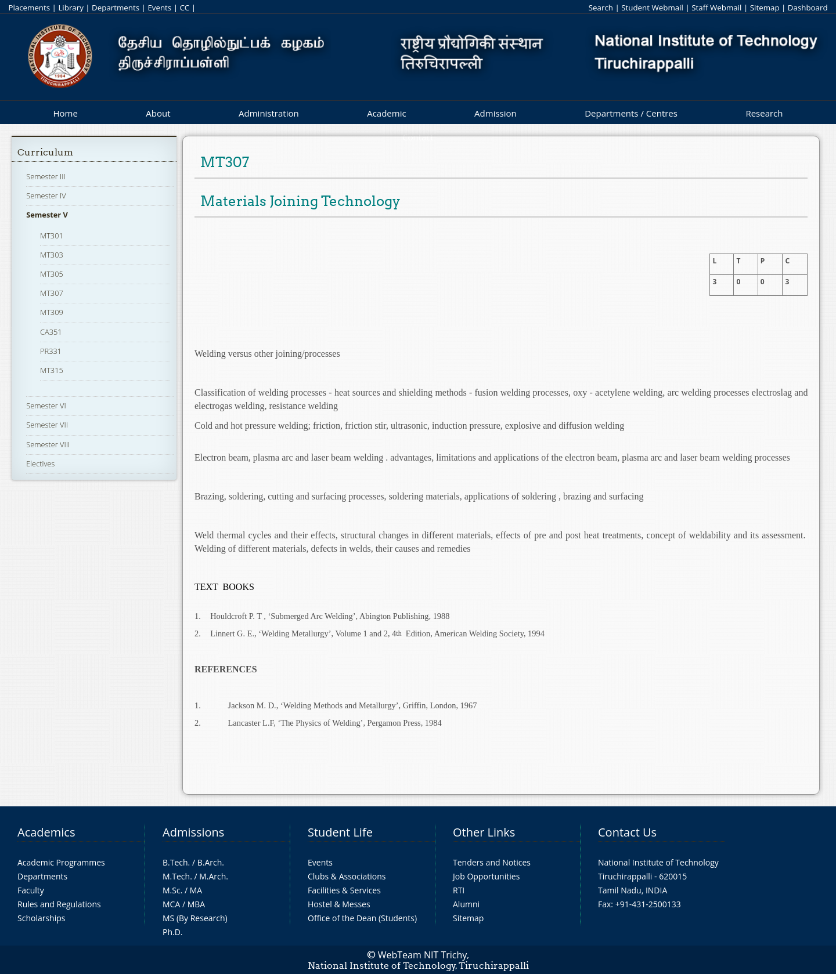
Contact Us (627, 832)
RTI (458, 890)
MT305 (51, 274)
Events (159, 7)
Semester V (47, 214)
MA (196, 890)
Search (601, 7)
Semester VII (47, 424)
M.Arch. (213, 876)
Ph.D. (173, 931)
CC (184, 7)
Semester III (46, 176)
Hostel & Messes (339, 904)
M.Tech (176, 876)
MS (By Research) (195, 918)
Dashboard (808, 7)
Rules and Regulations (59, 904)
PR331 (51, 351)
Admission (495, 113)
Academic (386, 113)
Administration (269, 113)
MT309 (51, 312)
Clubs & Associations (347, 876)
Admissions (193, 832)
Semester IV (46, 195)
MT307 (51, 293)
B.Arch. (210, 862)
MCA (171, 904)
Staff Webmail (716, 7)
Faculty (30, 890)
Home (65, 113)
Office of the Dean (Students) (362, 918)
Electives (40, 463)
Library (70, 7)
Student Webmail (652, 7)
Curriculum (45, 152)
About (158, 113)
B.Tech (175, 862)
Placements (29, 7)
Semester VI (46, 405)
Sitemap (765, 7)
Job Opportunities (486, 876)
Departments (115, 7)
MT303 (51, 254)
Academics (46, 832)
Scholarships (41, 918)
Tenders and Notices (492, 862)
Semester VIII (48, 444)
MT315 (51, 370)
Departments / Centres (631, 113)
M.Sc (172, 890)
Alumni (466, 904)
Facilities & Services (344, 890)
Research (764, 113)
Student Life (340, 832)
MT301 (51, 235)
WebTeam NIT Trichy (422, 954)
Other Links (484, 832)
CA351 (51, 332)
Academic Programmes (61, 862)
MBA (197, 904)
